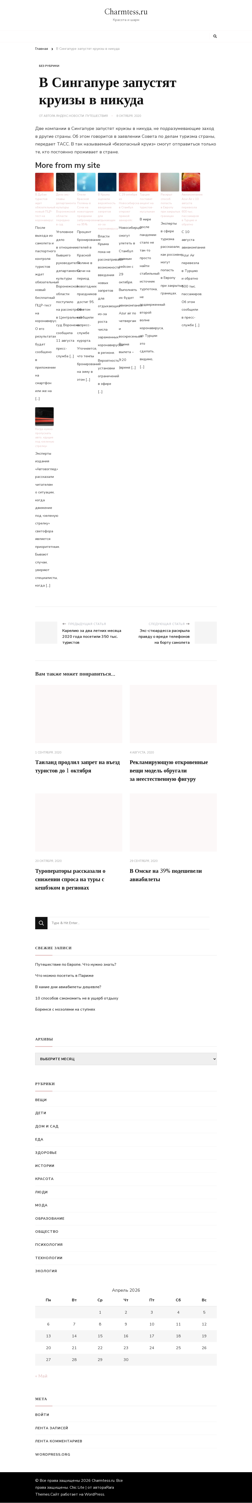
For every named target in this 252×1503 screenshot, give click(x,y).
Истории (44, 1166)
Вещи (41, 1100)
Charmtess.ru (126, 12)
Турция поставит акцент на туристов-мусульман (147, 202)
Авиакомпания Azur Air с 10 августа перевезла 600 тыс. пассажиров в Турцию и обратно (191, 208)
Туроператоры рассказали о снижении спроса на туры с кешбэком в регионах (72, 879)
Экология (46, 1271)
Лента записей (51, 1428)
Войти (42, 1415)
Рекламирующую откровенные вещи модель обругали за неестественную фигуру (171, 769)
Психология (49, 1245)
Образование (49, 1219)
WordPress (94, 1494)
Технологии (49, 1258)
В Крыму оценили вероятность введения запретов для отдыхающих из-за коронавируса (107, 208)
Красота (44, 1179)
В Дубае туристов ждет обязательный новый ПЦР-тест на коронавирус (44, 206)
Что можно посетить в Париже (64, 976)
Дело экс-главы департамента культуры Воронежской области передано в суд (65, 208)
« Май (41, 1376)
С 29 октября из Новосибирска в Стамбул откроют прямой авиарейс (128, 206)
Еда (39, 1140)
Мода (41, 1205)
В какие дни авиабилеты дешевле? (68, 987)
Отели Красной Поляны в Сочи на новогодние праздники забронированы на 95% (86, 208)
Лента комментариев (58, 1441)
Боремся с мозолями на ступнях (65, 1010)
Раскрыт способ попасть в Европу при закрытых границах (170, 204)
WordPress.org (52, 1454)
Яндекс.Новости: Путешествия (82, 116)
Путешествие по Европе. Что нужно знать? (75, 964)
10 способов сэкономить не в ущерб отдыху (76, 998)
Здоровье (46, 1153)
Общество (47, 1232)
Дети (40, 1113)
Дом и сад (47, 1126)
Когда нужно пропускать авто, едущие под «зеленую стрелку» (44, 435)
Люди (41, 1192)
